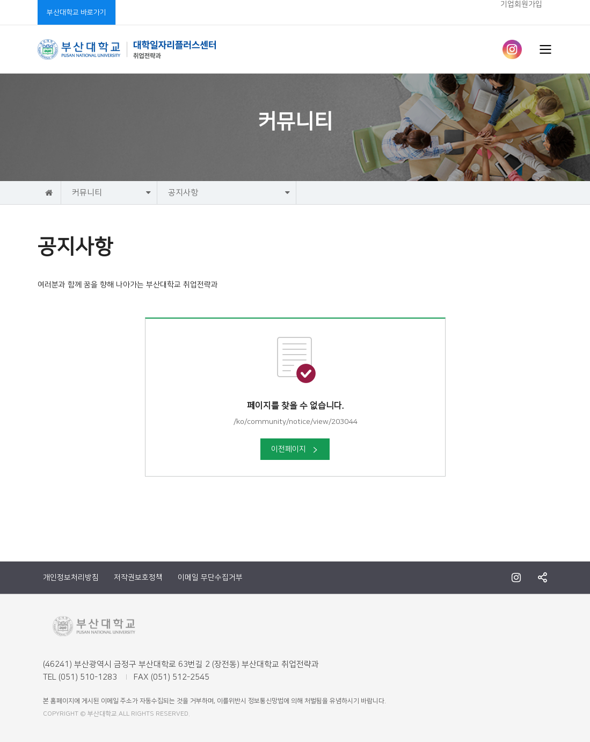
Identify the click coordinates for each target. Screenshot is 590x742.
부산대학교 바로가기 (76, 12)
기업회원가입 (521, 4)
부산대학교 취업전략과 (127, 49)
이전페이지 (295, 449)
